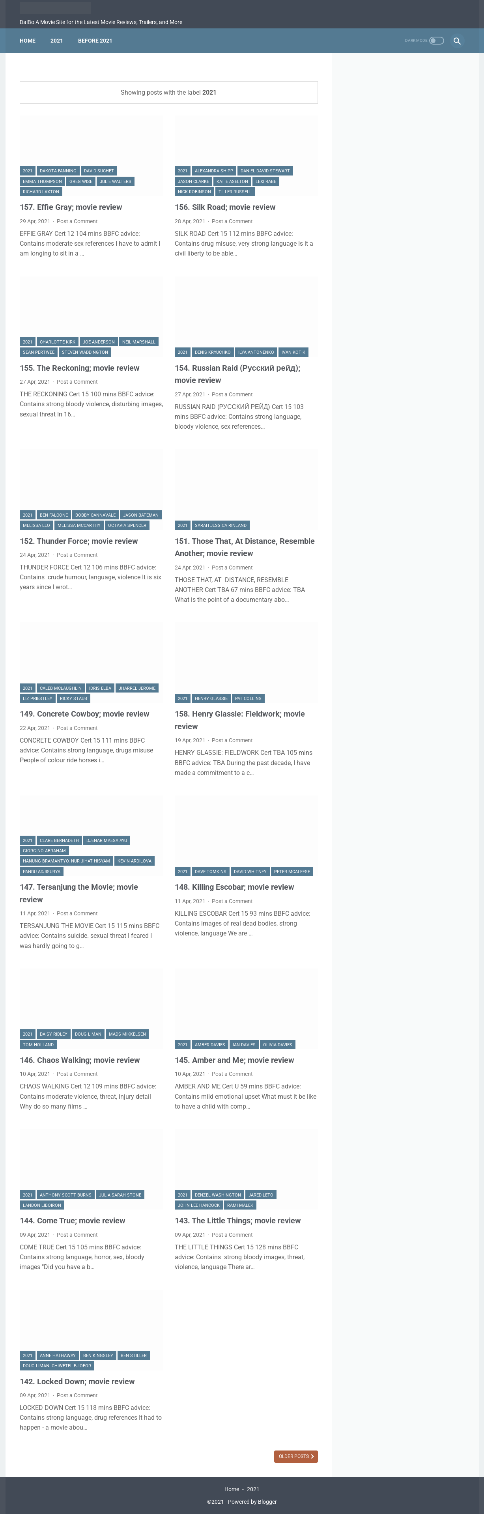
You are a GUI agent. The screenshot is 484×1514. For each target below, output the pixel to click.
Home (28, 40)
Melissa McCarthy (79, 525)
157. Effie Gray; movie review (71, 207)
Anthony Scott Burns (66, 1195)
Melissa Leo (36, 525)
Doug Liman (88, 1034)
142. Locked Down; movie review (77, 1381)
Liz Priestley (37, 698)
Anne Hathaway (58, 1355)
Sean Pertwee (38, 352)
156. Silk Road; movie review (225, 207)
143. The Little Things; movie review (238, 1220)
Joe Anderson (99, 342)
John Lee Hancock (199, 1205)
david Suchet (99, 171)
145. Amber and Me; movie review (234, 1060)
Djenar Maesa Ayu (106, 840)
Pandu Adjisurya (41, 871)
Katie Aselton (232, 181)
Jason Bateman (141, 515)
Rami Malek (240, 1205)
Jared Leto (261, 1195)
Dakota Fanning (58, 171)
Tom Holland (38, 1044)
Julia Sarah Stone (120, 1195)
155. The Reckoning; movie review (80, 368)
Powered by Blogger (252, 1502)
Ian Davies (244, 1044)
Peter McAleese (292, 871)
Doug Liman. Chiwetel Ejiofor (57, 1365)
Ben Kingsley (98, 1355)
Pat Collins (248, 698)
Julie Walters (115, 181)
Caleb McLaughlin (61, 688)
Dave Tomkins (210, 871)
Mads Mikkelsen (127, 1034)
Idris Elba (100, 688)
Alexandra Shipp (214, 171)
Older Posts (294, 1456)
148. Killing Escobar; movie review (234, 887)
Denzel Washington (218, 1195)
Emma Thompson (42, 181)
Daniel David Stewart (265, 171)
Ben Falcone (54, 515)
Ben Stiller (134, 1355)
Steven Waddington (85, 352)
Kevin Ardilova (134, 861)
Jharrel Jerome (137, 688)
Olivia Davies (277, 1044)
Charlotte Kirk (57, 342)
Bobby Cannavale (95, 515)
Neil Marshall (138, 342)
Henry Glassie (211, 698)
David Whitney (250, 871)
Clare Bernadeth (59, 840)
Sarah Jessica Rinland (221, 525)
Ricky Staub (73, 698)
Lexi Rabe (266, 181)
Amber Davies (210, 1044)
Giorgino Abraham (44, 850)
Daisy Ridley (53, 1034)
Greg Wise (80, 181)
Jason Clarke (193, 181)
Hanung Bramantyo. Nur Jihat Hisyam (66, 861)
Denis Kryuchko (213, 352)
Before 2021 (95, 40)
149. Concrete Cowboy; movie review (84, 714)
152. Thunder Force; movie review (79, 541)
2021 (56, 40)
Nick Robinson (194, 191)
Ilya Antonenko (256, 352)
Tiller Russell (235, 191)
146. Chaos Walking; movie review (80, 1060)
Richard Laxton (41, 191)
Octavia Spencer (127, 525)
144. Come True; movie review (72, 1220)
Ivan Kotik (293, 352)
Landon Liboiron (42, 1205)
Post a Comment (77, 221)
